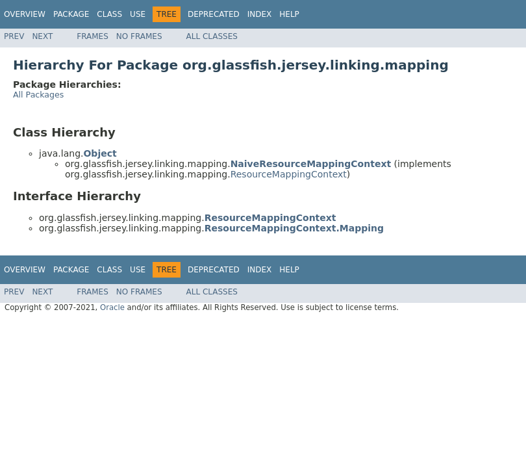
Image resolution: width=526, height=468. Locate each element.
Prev (14, 36)
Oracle (112, 307)
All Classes (212, 36)
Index (259, 14)
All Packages (38, 94)
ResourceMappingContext (289, 174)
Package (71, 14)
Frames (92, 36)
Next (42, 36)
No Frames (139, 36)
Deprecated (214, 14)
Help (289, 14)
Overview (24, 14)
